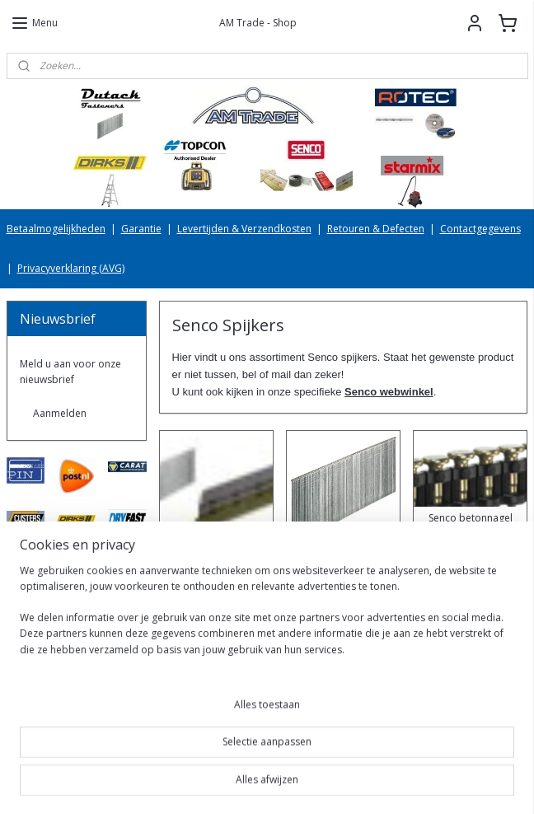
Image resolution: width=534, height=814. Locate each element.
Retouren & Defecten (375, 229)
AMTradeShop (54, 732)
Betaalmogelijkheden (56, 229)
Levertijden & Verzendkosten (244, 229)
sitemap (210, 784)
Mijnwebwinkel (452, 784)
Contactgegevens (480, 229)
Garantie (141, 229)
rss (245, 784)
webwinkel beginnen (308, 784)
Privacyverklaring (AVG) (70, 268)
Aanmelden (60, 413)
